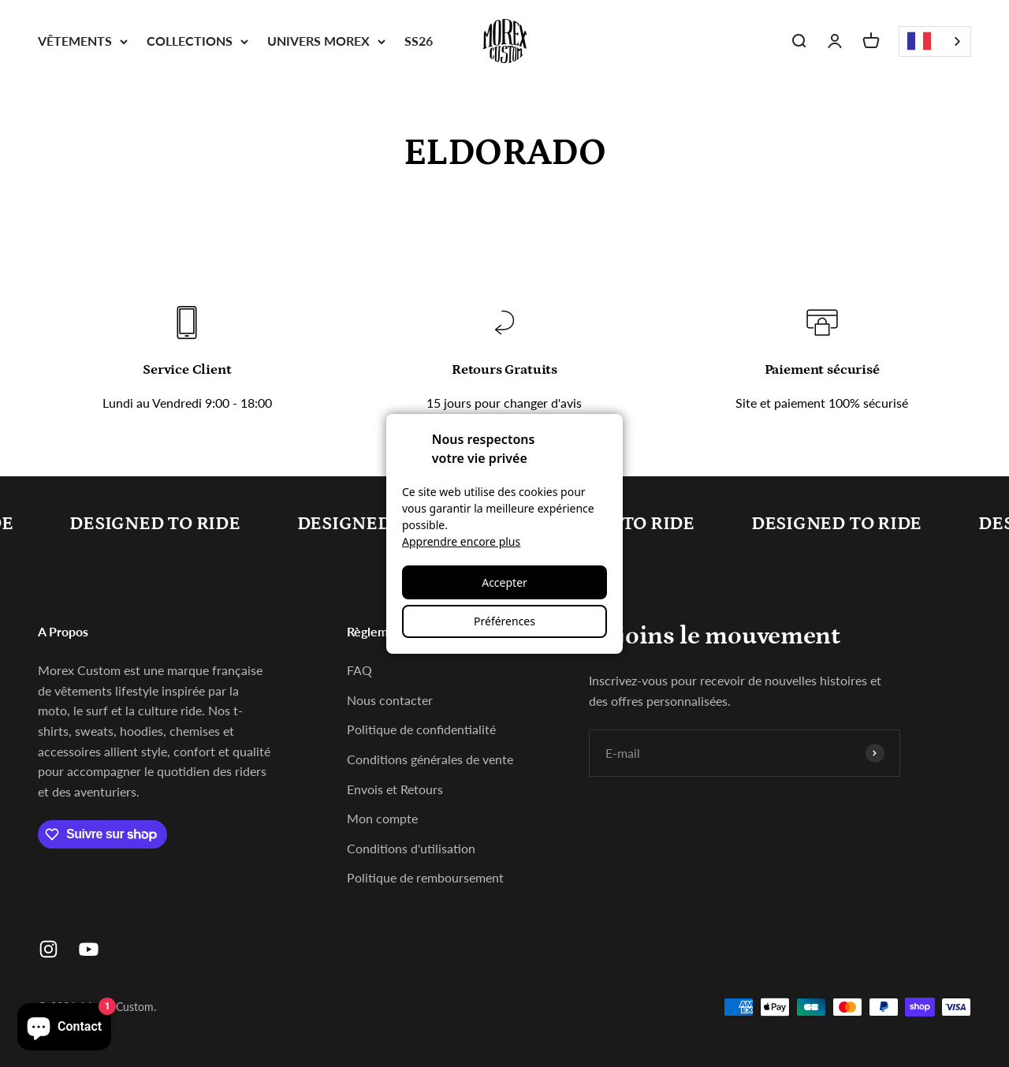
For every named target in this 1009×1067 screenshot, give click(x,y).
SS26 (418, 40)
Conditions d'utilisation (411, 848)
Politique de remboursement (425, 877)
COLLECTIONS (197, 40)
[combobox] (935, 41)
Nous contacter (390, 699)
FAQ (359, 669)
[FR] (934, 41)
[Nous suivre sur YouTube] (88, 949)
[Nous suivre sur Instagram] (48, 949)
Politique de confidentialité (421, 729)
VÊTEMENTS (83, 40)
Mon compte (382, 818)
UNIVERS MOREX (326, 40)
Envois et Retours (395, 789)
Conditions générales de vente (430, 759)
